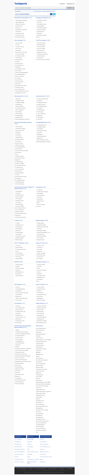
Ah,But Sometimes (39, 365)
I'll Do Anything (19, 228)
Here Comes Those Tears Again (42, 385)
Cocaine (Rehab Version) (41, 328)
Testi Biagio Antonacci (18, 459)
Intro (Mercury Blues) (20, 55)
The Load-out (18, 152)
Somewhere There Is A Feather (42, 410)
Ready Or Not (18, 319)
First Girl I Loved (39, 337)
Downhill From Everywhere (21, 29)
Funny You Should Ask (20, 335)
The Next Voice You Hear (21, 92)
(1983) (41, 243)
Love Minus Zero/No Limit (41, 430)
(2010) (20, 40)
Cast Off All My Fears (20, 343)
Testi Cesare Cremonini (19, 461)
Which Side (39, 33)
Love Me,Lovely (39, 397)
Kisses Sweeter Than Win (41, 393)
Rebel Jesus (18, 215)
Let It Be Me (38, 350)
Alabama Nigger (30, 439)
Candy (17, 251)
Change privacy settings (60, 472)
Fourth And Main (19, 367)
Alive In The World (41, 204)
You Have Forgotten (40, 426)
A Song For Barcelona (20, 37)
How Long (39, 228)
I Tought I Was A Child (40, 389)
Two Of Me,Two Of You (40, 419)
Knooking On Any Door (40, 395)
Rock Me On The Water (20, 128)
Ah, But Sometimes (20, 374)
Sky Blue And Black (19, 106)
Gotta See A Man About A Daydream (43, 384)
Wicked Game (42, 461)
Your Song (42, 449)
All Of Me (42, 439)
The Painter (18, 365)
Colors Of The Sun (19, 309)
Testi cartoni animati (52, 468)
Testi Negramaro (17, 441)
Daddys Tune (38, 373)
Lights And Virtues (41, 239)
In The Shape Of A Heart (21, 108)
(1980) (18, 262)
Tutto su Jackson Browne (38, 11)
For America (18, 245)
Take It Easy (18, 67)
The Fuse (17, 287)
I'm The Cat (39, 197)
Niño (38, 202)
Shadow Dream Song (20, 352)
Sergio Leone (40, 138)
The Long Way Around (41, 24)
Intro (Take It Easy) (19, 65)
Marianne (18, 376)
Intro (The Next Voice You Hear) (22, 91)
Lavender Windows (20, 363)
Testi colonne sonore (21, 468)
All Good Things (19, 113)
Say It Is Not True (39, 402)
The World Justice (39, 417)
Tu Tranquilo (18, 78)
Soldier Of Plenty (19, 247)
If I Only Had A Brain (40, 345)
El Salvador (38, 336)
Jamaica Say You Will (20, 130)
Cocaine (39, 272)
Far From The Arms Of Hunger (43, 59)
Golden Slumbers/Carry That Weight (43, 382)
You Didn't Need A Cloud (21, 380)
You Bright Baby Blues (40, 424)
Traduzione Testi (71, 3)
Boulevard (18, 159)
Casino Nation (19, 111)
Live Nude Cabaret (41, 55)
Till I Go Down (19, 256)
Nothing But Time (40, 277)
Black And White (19, 258)
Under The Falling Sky (41, 317)
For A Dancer (40, 108)
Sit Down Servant (19, 63)
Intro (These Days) (19, 81)
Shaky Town (39, 273)
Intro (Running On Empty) (21, 85)
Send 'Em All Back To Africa (32, 451)
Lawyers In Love (40, 245)
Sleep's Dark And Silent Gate (21, 298)
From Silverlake (39, 380)
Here (38, 37)
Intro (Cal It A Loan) (20, 46)
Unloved (37, 356)
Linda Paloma (18, 290)
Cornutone (29, 444)
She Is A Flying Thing (40, 404)
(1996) (41, 187)
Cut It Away (39, 249)
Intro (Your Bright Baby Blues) (22, 72)
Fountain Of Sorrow (41, 104)
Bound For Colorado (20, 368)
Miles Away (18, 230)
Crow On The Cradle (20, 54)
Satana (28, 449)
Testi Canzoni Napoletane (19, 451)
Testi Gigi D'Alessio (18, 446)
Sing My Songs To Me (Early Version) (23, 361)
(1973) (19, 303)
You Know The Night (41, 29)
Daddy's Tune (18, 296)
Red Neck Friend (19, 117)
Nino (37, 432)
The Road (39, 266)
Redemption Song (39, 354)
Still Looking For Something (21, 20)
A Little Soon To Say (20, 35)
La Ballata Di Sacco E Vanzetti (33, 459)
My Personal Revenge (41, 236)
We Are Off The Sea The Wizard (42, 421)
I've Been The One (39, 343)
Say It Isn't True (40, 256)
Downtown (39, 251)
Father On (38, 378)
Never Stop (18, 98)
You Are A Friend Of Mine (41, 422)
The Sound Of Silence (44, 444)
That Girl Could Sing (20, 183)
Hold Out (18, 266)
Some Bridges (40, 193)
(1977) (42, 262)
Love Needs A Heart (41, 275)
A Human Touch (19, 26)
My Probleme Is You (40, 400)
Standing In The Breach (42, 35)
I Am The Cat (38, 387)
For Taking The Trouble (20, 68)
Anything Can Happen (41, 230)
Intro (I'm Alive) (19, 43)
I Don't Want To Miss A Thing (45, 456)
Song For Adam (40, 309)
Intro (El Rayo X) (19, 59)
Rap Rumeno (29, 441)
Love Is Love (18, 27)
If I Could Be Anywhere (42, 27)
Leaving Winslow (40, 26)
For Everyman (19, 70)
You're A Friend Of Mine (41, 363)
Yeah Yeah (39, 22)
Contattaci (62, 3)
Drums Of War (39, 376)
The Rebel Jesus (39, 415)
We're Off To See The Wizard (41, 360)
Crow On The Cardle (40, 371)
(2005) (42, 96)
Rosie (38, 268)
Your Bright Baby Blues (20, 74)
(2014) (43, 17)
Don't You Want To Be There (43, 139)
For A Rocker (39, 258)
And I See (18, 372)
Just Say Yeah (40, 57)
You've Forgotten (19, 339)
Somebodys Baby (39, 408)
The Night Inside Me (20, 100)
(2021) (23, 17)
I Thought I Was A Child (20, 311)
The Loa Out (38, 411)
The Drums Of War (41, 46)
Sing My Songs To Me (20, 320)
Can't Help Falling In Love (45, 446)
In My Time (18, 344)
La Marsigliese (30, 446)
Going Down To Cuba (41, 52)
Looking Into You (40, 319)
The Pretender (40, 117)
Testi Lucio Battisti (18, 439)
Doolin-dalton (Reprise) (40, 334)
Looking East (18, 50)
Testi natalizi (61, 468)
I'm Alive (17, 44)
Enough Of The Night (20, 102)
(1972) (42, 303)
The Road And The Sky (41, 294)
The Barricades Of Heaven (42, 98)
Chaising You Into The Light (41, 369)
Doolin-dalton (38, 332)
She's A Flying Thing (20, 383)
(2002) (43, 122)
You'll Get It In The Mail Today (22, 350)
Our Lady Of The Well (20, 307)
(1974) (42, 284)
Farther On (39, 290)
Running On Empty (19, 87)
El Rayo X (18, 61)
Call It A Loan (18, 48)
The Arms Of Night (41, 48)
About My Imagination (41, 136)
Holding (17, 330)
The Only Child (19, 294)
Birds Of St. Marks (39, 367)
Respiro (28, 456)
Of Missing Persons (20, 272)
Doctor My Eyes (19, 126)
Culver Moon (40, 199)
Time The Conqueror (41, 43)
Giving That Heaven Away (42, 54)
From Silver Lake (40, 313)
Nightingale (38, 352)
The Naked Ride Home (20, 180)
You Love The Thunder (20, 158)
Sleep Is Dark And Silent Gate (41, 406)
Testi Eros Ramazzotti (18, 454)
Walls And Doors (40, 31)
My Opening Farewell (41, 322)
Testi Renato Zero (17, 444)
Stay (17, 154)
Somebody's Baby (19, 115)
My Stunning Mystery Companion (22, 119)
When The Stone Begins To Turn (43, 232)
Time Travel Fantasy (20, 357)
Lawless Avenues (19, 167)
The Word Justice (40, 234)
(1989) (42, 220)
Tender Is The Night (20, 163)
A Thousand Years (43, 441)
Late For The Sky (19, 80)
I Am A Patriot (19, 171)
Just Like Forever (39, 347)
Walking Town (40, 134)
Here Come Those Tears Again (22, 150)
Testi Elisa (16, 456)
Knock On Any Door (41, 255)
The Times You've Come (21, 317)
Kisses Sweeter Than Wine (41, 348)
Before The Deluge (19, 145)
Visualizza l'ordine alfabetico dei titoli (48, 11)
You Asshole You (39, 361)
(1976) (19, 284)
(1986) (21, 243)
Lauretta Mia (29, 454)
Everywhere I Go (19, 226)
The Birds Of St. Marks (41, 20)
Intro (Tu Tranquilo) (20, 76)
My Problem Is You (19, 225)
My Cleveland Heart (20, 22)
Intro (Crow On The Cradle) (21, 52)
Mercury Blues (19, 57)
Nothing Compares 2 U (44, 451)
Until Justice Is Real (20, 33)
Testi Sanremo (69, 468)
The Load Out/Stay (39, 413)
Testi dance (30, 468)
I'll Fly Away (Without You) (41, 341)
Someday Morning (19, 341)
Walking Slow (40, 298)
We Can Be (18, 370)
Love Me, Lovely (19, 337)
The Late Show (40, 292)
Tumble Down (18, 378)
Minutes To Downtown (20, 24)
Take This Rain (19, 234)
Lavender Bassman (19, 381)
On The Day (39, 247)
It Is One (39, 206)
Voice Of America (39, 358)
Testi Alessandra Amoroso (19, 449)
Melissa (17, 346)
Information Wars (40, 195)
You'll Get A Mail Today (40, 428)
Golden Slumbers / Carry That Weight (43, 339)
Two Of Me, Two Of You (20, 236)
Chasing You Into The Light (42, 226)
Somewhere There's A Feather (22, 331)
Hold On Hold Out (19, 275)
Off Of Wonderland (41, 44)
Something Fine (19, 104)
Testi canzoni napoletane (40, 468)
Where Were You (40, 50)
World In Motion (40, 223)
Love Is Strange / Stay (20, 89)
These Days (18, 83)
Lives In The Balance (41, 113)
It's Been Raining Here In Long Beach (23, 348)
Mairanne (38, 398)
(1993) (18, 220)
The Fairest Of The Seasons (21, 359)
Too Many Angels (19, 232)
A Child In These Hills (41, 307)
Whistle (41, 459)
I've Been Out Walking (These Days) (23, 333)
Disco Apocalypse (19, 264)
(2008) (43, 40)
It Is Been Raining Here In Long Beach (43, 391)
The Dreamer (18, 31)
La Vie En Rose (43, 454)
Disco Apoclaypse (39, 374)
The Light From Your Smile (21, 354)
